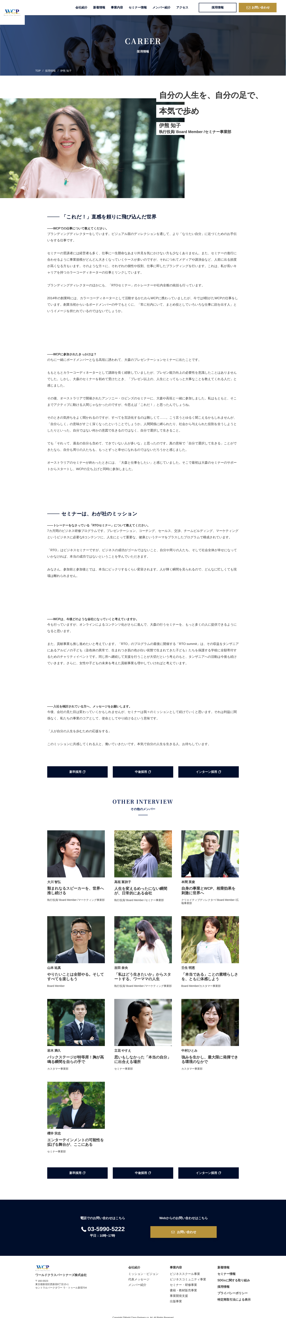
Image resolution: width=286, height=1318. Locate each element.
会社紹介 (81, 7)
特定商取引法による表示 (234, 1296)
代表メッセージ (138, 1275)
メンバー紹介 (161, 7)
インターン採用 (208, 771)
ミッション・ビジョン (143, 1270)
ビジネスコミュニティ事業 (188, 1275)
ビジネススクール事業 (185, 1270)
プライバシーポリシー (232, 1289)
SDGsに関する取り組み (233, 1276)
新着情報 (99, 7)
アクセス (182, 7)
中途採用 (143, 771)
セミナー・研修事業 (183, 1281)
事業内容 (117, 7)
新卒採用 (77, 771)
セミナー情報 (138, 7)
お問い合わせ (258, 7)
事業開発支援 (179, 1292)
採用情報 (218, 7)
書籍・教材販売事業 (183, 1286)
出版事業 (176, 1297)
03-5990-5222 (102, 1225)
